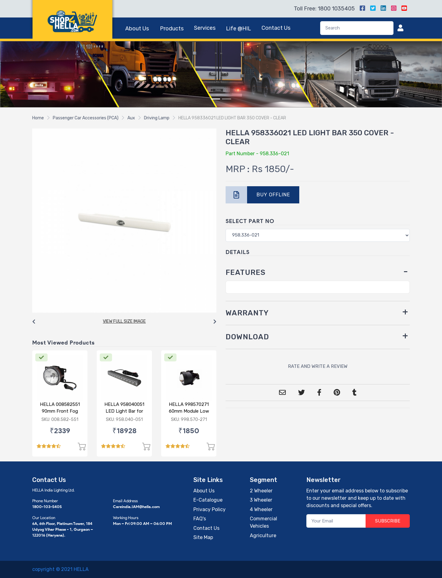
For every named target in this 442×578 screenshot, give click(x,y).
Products (172, 28)
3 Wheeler (261, 500)
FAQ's (199, 519)
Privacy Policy (209, 509)
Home (38, 118)
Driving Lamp (156, 118)
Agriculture (263, 535)
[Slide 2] (226, 98)
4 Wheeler (261, 509)
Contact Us (276, 28)
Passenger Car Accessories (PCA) (85, 118)
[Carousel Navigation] (124, 322)
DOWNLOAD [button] (247, 337)
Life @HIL (238, 28)
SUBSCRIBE (387, 521)
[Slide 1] (215, 98)
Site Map (203, 537)
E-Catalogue (208, 500)
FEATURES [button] (246, 272)
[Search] (357, 28)
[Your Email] (336, 521)
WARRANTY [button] (247, 313)
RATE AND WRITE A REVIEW (317, 366)
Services (204, 28)
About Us (137, 28)
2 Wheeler (261, 491)
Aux (131, 118)
